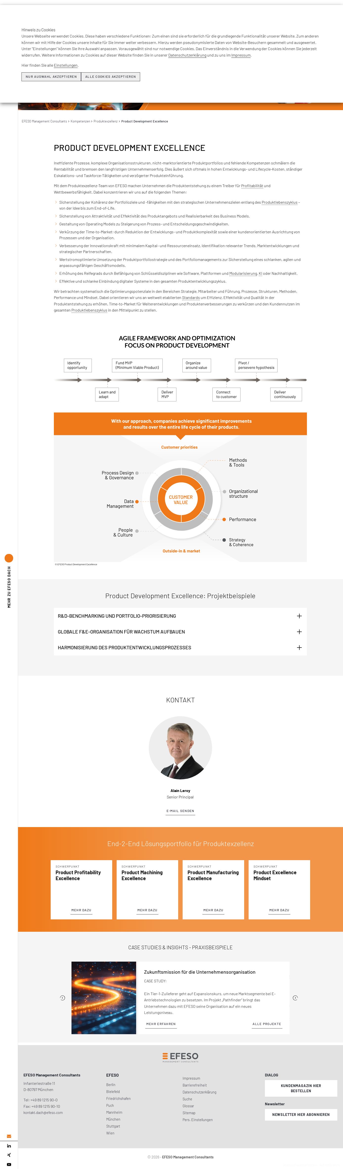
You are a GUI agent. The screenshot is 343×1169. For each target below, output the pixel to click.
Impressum (191, 1078)
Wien (110, 1133)
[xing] (9, 1155)
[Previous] (62, 998)
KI (260, 273)
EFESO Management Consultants (44, 121)
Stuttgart (113, 1126)
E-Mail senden (180, 811)
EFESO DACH (9, 587)
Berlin (110, 1085)
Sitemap (189, 1113)
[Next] (295, 998)
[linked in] (9, 1145)
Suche (187, 1099)
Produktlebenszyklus (280, 202)
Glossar (188, 1106)
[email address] (9, 1136)
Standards (191, 297)
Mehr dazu (81, 910)
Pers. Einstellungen (198, 1120)
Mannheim (114, 1112)
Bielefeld (113, 1092)
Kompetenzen (80, 121)
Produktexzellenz (106, 121)
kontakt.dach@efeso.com (43, 1112)
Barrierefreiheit (195, 1085)
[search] (335, 22)
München (113, 1119)
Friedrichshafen (118, 1098)
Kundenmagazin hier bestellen (301, 1088)
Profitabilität (252, 185)
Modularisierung (243, 273)
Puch (110, 1105)
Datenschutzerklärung (199, 1092)
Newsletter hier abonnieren (301, 1114)
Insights (236, 12)
